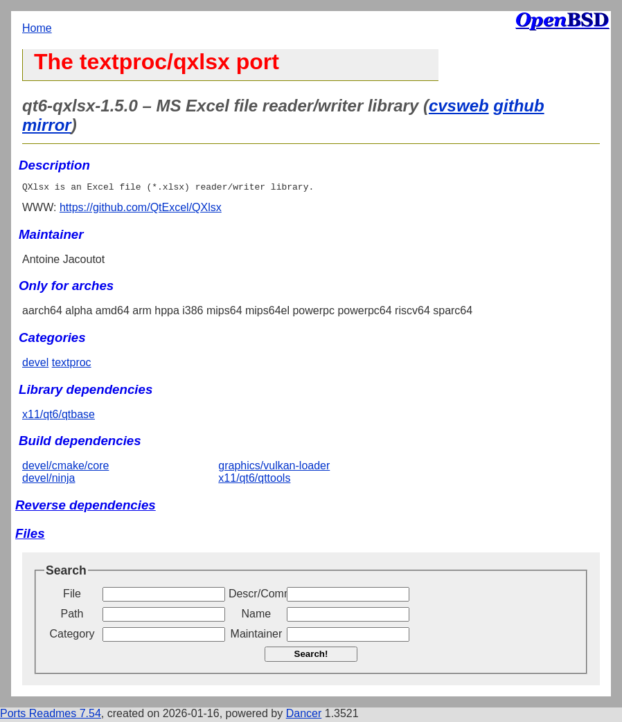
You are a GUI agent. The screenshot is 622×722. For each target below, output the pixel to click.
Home (37, 28)
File (72, 596)
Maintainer (257, 636)
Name (257, 616)
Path (72, 616)
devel (35, 364)
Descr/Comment (256, 596)
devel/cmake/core (65, 467)
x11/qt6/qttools (254, 480)
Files (30, 535)
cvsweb (459, 105)
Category (72, 636)
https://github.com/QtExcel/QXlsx (141, 209)
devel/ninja (48, 480)
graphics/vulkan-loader (274, 467)
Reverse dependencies (85, 507)
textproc (71, 364)
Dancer (304, 715)
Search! (311, 656)
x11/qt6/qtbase (58, 416)
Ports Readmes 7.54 (50, 715)
